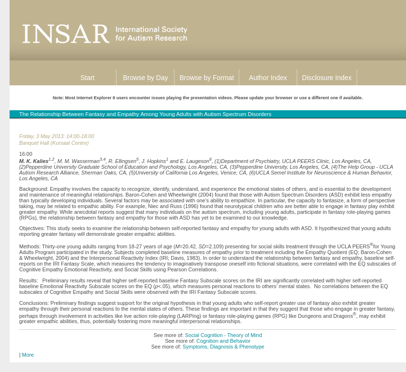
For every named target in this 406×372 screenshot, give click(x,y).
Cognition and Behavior (224, 341)
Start (88, 77)
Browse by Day (145, 77)
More (28, 355)
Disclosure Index (327, 77)
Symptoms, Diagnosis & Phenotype (223, 346)
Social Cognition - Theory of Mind (223, 335)
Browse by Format (206, 77)
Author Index (268, 77)
